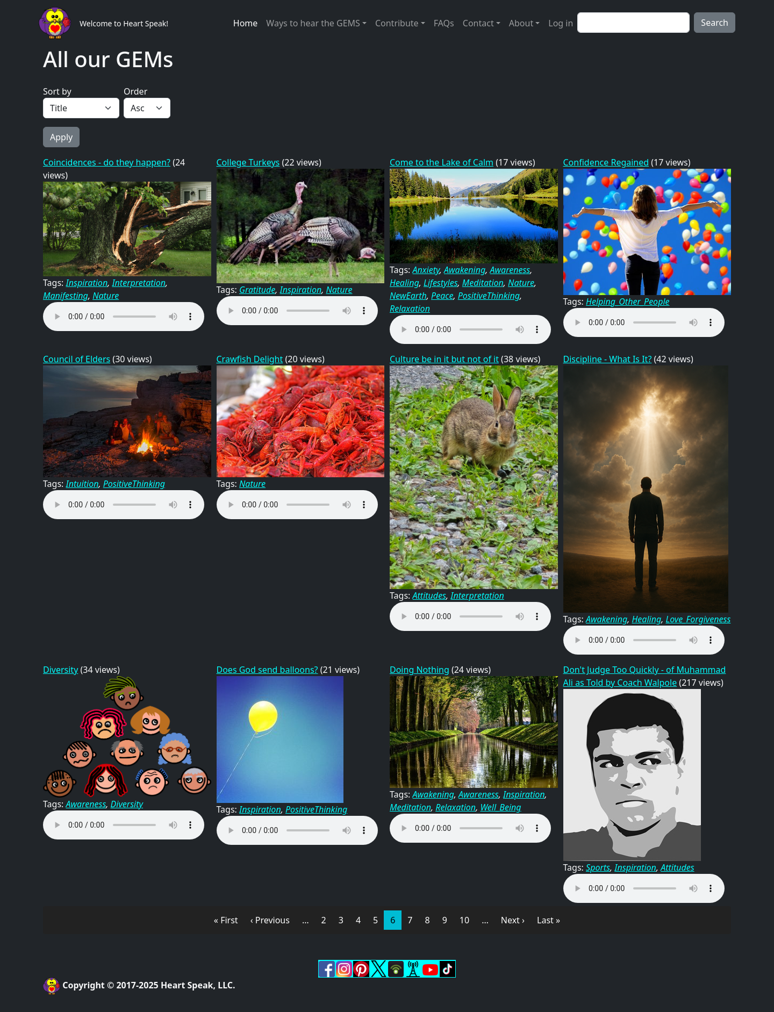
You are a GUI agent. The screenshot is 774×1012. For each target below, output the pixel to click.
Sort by (57, 91)
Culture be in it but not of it (444, 359)
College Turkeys (248, 162)
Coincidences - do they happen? (106, 162)
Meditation (483, 283)
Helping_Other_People (627, 301)
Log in (560, 23)
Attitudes (429, 595)
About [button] (521, 23)
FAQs (444, 23)
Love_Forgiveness (697, 619)
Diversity (60, 670)
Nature (105, 296)
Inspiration (87, 283)
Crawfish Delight (250, 359)
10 (467, 919)
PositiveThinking (489, 296)
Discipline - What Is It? (607, 359)
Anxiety (426, 270)
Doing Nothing (419, 670)
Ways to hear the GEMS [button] (313, 23)
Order (135, 91)
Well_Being (500, 807)
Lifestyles (441, 283)
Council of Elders (76, 359)
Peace (442, 296)
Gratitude (257, 290)
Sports (598, 867)
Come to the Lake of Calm (441, 162)
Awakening (464, 270)
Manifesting (65, 296)
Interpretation (139, 283)
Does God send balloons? (267, 670)
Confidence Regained (606, 162)
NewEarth (408, 296)
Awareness (510, 270)
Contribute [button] (397, 23)
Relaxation (410, 308)
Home (245, 23)
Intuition (82, 484)
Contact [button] (478, 23)
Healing (404, 283)
